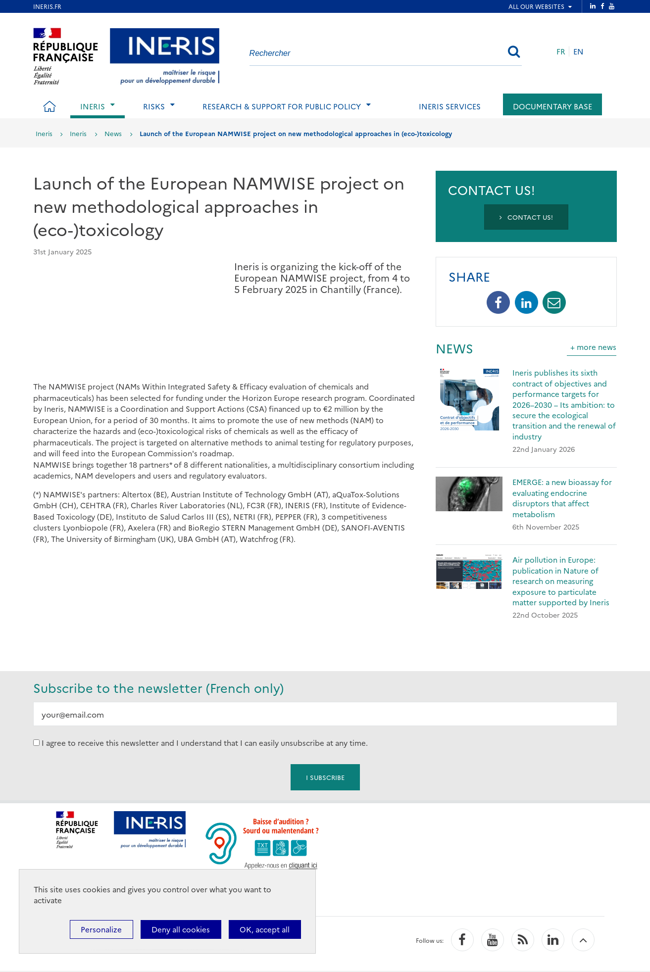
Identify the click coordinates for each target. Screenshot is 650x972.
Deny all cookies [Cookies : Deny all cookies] (180, 929)
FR (560, 51)
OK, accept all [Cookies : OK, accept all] (265, 929)
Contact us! (526, 216)
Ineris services (450, 106)
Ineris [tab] (92, 106)
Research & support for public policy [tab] (281, 106)
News (113, 133)
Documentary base (552, 106)
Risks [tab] (154, 106)
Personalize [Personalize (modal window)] (101, 929)
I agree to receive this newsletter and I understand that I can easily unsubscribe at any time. (205, 742)
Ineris (44, 133)
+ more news (593, 346)
